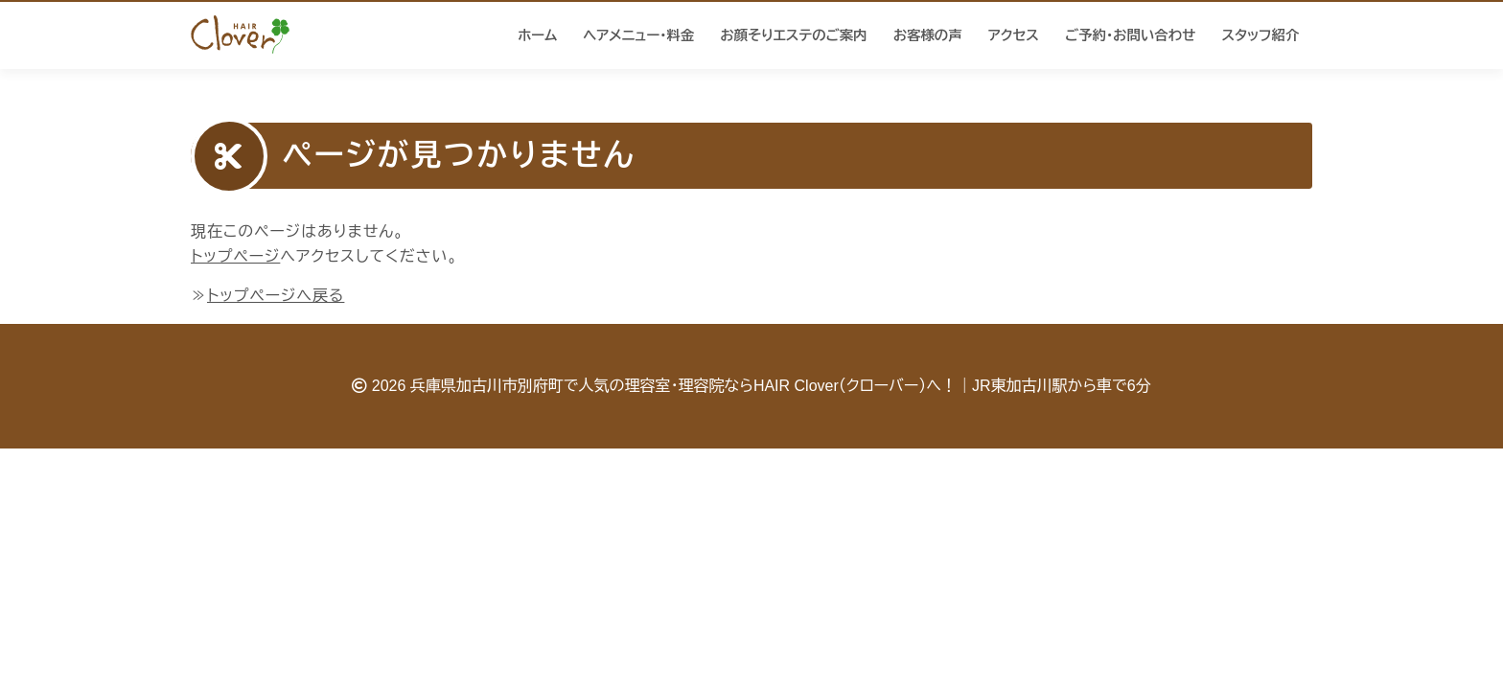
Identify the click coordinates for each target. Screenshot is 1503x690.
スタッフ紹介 (1260, 35)
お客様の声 (927, 35)
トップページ (235, 256)
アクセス (1013, 35)
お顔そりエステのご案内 (793, 35)
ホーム (537, 35)
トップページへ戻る (275, 296)
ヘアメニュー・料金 (639, 35)
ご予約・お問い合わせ (1130, 35)
